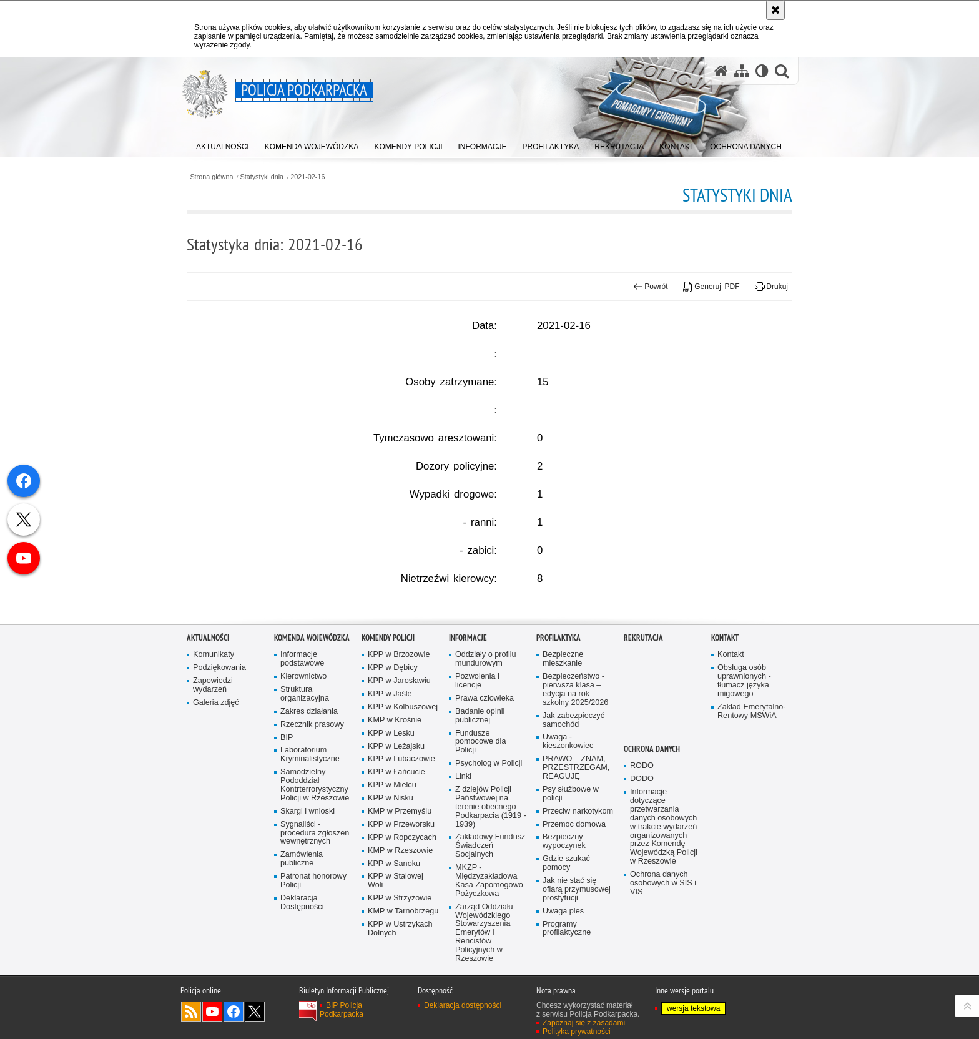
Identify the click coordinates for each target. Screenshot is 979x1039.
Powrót (650, 287)
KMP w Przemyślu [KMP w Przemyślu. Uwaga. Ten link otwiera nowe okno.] (399, 882)
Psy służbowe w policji (571, 864)
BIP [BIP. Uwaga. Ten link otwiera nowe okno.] (286, 808)
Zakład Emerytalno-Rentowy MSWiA (751, 782)
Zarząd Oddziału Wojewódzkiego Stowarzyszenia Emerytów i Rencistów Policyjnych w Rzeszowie (484, 1003)
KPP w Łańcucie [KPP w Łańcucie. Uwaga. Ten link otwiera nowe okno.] (396, 843)
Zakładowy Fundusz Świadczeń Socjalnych (490, 917)
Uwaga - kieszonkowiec (568, 812)
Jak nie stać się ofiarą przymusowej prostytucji (577, 960)
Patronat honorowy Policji (313, 951)
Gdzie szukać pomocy (566, 934)
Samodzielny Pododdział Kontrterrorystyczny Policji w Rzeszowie (314, 856)
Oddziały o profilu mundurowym (485, 730)
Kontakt (725, 709)
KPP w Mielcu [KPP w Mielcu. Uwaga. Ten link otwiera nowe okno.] (392, 856)
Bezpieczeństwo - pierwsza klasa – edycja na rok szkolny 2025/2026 (575, 760)
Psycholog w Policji (488, 834)
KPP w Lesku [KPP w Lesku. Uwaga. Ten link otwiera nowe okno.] (391, 804)
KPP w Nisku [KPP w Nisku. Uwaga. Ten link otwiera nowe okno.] (390, 869)
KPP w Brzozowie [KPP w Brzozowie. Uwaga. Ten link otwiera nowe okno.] (399, 726)
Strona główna (211, 177)
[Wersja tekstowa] (762, 71)
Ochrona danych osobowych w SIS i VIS (663, 954)
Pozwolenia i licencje (477, 751)
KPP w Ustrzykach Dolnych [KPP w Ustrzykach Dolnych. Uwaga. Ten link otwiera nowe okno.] (400, 999)
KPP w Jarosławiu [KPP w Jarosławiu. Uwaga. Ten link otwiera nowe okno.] (399, 751)
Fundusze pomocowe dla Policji (480, 812)
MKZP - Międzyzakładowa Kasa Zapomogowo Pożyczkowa (489, 951)
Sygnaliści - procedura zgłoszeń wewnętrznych (314, 904)
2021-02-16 (307, 177)
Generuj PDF (711, 287)
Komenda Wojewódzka (312, 709)
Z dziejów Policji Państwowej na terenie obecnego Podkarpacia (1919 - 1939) (490, 877)
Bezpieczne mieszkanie (563, 730)
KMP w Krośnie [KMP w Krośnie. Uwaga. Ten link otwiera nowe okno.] (394, 791)
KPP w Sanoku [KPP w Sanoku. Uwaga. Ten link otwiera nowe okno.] (394, 934)
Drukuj (771, 287)
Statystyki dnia (262, 177)
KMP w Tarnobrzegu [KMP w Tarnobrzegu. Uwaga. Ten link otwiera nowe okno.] (403, 982)
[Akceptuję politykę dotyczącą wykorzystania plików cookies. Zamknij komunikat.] (775, 10)
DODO (642, 849)
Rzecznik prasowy (312, 795)
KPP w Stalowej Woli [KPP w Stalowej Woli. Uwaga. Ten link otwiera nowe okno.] (395, 951)
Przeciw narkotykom (578, 882)
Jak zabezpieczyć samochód (573, 790)
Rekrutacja (643, 709)
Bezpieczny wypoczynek (564, 912)
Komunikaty (213, 726)
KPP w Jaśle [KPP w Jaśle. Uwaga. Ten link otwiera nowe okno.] (390, 765)
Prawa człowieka (484, 769)
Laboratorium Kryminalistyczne (310, 825)
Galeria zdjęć (216, 773)
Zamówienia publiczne (301, 930)
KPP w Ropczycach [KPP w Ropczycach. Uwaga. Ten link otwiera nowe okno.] (402, 908)
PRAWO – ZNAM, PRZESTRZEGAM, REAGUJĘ (576, 839)
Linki (463, 847)
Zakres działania (309, 782)
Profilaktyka (558, 709)
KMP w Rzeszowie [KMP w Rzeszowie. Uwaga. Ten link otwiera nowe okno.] (400, 921)
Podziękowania (219, 739)
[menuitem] (222, 143)
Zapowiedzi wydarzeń (213, 755)
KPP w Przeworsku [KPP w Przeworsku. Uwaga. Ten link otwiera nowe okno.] (401, 895)
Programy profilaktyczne (567, 999)
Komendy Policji (388, 709)
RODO (642, 837)
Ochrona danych (652, 820)
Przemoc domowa (574, 895)
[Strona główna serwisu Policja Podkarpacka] (721, 71)
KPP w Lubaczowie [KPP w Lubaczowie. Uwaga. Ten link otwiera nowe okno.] (401, 830)
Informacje (468, 709)
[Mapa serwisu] (741, 71)
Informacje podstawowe (302, 730)
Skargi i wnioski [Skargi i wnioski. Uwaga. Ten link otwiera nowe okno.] (307, 882)
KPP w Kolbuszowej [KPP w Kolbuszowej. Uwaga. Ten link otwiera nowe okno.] (403, 778)
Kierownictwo (303, 747)
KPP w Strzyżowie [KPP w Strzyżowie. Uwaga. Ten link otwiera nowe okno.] (399, 969)
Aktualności (208, 709)
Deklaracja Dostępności (301, 973)
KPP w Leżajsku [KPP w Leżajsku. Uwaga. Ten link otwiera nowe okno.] (396, 817)
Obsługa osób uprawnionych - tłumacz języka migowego (744, 752)
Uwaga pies (563, 982)
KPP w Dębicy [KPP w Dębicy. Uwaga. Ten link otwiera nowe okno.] (393, 739)
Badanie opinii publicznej (479, 786)
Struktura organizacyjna (304, 764)
